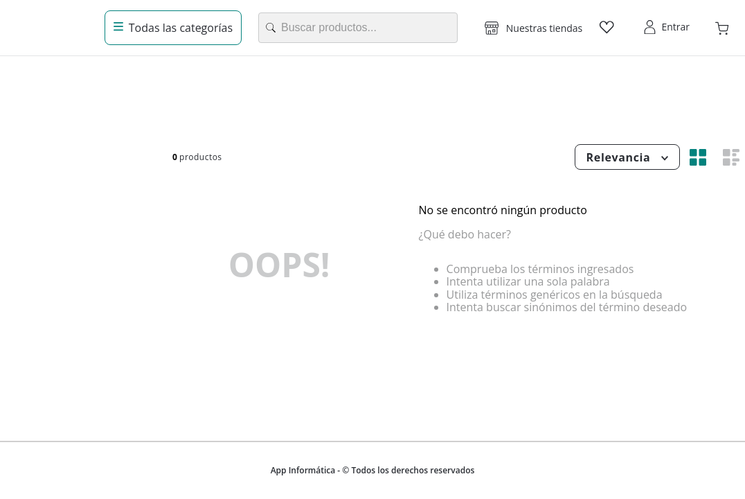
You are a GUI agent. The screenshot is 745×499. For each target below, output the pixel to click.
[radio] (698, 157)
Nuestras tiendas (544, 28)
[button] (533, 27)
